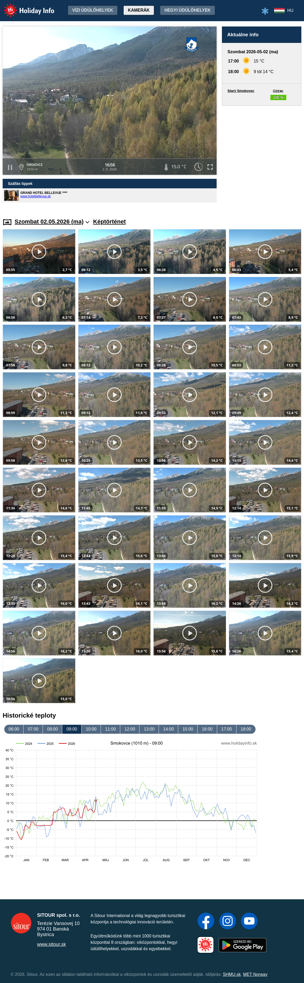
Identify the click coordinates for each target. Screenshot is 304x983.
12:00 (129, 729)
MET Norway (255, 974)
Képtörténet (109, 221)
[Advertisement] (261, 157)
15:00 (187, 729)
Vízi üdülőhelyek (92, 10)
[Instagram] (227, 922)
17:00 (226, 729)
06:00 (13, 729)
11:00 (110, 729)
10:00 (91, 729)
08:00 (52, 729)
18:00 (246, 729)
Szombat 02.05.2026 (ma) (52, 221)
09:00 (71, 729)
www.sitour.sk (51, 944)
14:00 (168, 729)
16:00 (207, 729)
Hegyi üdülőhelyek (187, 10)
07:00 (33, 729)
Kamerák (139, 10)
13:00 (149, 729)
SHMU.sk (232, 974)
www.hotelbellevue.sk (35, 196)
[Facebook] (206, 922)
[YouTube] (249, 922)
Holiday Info (24, 7)
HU (290, 10)
